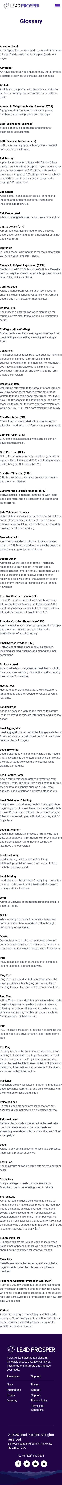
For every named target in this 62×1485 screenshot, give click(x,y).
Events (11, 1395)
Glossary (12, 1400)
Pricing (35, 1384)
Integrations (14, 1389)
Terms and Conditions (37, 1407)
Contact (35, 1389)
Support (35, 1395)
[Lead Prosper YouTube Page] (44, 1463)
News (10, 1384)
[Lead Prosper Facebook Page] (18, 1463)
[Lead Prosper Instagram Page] (35, 1463)
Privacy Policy (39, 1400)
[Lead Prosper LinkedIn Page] (26, 1463)
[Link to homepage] (21, 5)
